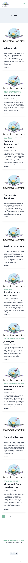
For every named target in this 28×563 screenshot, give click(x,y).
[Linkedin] (16, 553)
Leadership (17, 44)
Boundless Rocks (12, 95)
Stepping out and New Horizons (12, 294)
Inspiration (11, 44)
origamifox (7, 51)
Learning (6, 45)
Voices (10, 45)
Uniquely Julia (10, 48)
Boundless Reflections (9, 480)
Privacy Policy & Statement (14, 545)
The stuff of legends (13, 436)
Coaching (6, 44)
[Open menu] (24, 4)
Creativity (6, 91)
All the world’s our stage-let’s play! (13, 486)
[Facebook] (11, 553)
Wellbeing (9, 138)
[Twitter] (14, 553)
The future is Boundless (10, 196)
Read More (7, 67)
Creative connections (14, 245)
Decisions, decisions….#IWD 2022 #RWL (12, 144)
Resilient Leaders (13, 92)
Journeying (9, 341)
